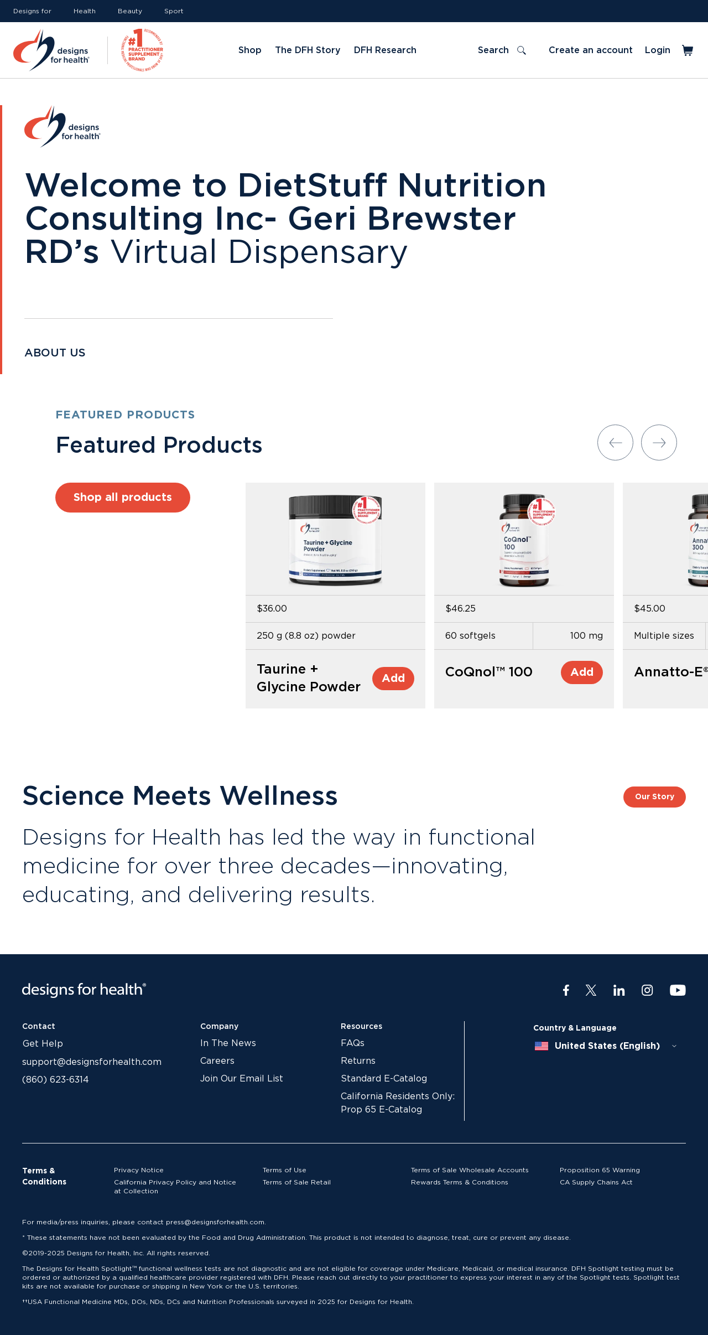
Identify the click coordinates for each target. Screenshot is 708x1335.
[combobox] (606, 1046)
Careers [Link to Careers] (217, 1061)
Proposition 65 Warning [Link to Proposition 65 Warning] (600, 1170)
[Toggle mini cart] (688, 50)
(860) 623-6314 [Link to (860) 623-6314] (55, 1079)
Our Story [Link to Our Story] (654, 797)
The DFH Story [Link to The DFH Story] (308, 50)
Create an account (591, 50)
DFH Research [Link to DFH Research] (385, 50)
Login (657, 50)
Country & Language (575, 1028)
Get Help (43, 1043)
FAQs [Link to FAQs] (353, 1043)
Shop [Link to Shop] (250, 50)
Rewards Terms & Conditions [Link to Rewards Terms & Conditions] (459, 1182)
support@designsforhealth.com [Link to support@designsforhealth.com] (92, 1062)
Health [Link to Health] (85, 11)
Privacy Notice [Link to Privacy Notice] (139, 1170)
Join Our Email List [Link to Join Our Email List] (241, 1078)
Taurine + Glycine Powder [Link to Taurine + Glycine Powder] (309, 678)
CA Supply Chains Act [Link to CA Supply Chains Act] (596, 1182)
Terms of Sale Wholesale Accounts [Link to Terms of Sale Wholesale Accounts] (470, 1170)
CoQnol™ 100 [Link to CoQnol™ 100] (489, 672)
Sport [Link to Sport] (174, 11)
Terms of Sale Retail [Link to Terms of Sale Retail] (297, 1182)
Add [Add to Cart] (393, 678)
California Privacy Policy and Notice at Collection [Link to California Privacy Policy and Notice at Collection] (175, 1186)
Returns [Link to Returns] (358, 1061)
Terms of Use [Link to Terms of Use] (284, 1170)
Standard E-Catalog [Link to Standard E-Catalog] (384, 1078)
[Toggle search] (502, 50)
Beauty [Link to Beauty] (130, 11)
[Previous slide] (615, 442)
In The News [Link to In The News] (228, 1043)
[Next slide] (659, 442)
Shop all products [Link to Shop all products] (123, 497)
